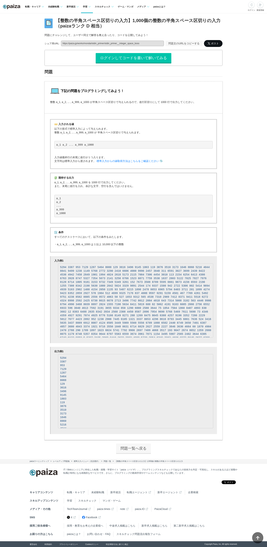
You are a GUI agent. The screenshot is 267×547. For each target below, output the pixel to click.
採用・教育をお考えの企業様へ (85, 525)
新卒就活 (115, 492)
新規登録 (260, 10)
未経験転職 (97, 492)
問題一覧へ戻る (133, 448)
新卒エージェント (167, 492)
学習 (69, 500)
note (122, 508)
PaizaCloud (161, 508)
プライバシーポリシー (68, 544)
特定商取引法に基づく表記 (117, 544)
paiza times (103, 508)
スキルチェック (87, 500)
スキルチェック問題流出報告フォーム (138, 534)
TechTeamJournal (77, 508)
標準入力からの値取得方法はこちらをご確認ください (128, 161)
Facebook (89, 517)
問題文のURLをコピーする (184, 43)
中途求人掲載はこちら (122, 525)
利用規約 (48, 544)
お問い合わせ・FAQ (98, 534)
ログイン (251, 10)
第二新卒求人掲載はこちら (189, 525)
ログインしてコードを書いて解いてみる (133, 58)
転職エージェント (137, 492)
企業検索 (193, 492)
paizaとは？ (159, 6)
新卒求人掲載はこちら (154, 525)
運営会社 (33, 544)
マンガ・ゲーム (112, 500)
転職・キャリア (76, 492)
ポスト (213, 43)
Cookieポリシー (91, 544)
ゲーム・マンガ (125, 6)
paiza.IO (140, 508)
